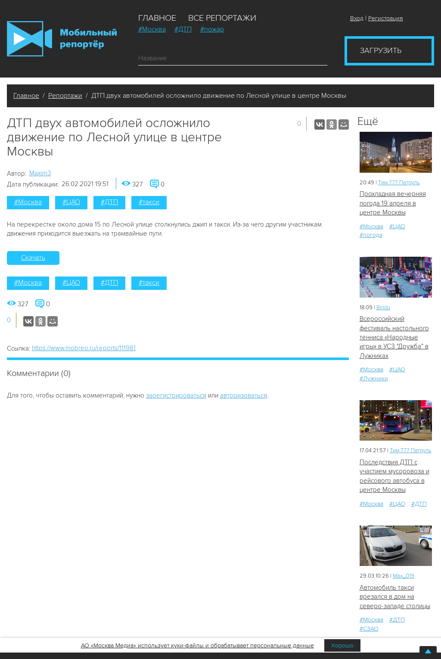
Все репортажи (222, 18)
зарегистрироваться (176, 395)
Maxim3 (40, 173)
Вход (356, 18)
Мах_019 (403, 575)
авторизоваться (243, 395)
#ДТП (183, 29)
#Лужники (374, 378)
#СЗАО (369, 628)
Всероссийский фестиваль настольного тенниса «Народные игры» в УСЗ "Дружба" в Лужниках (394, 337)
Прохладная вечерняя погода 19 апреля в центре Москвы (393, 203)
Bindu (383, 307)
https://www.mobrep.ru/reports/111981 (84, 348)
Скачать (33, 257)
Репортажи (65, 95)
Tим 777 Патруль (399, 182)
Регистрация (385, 18)
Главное (157, 18)
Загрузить (380, 50)
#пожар (212, 29)
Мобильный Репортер (62, 38)
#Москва (152, 29)
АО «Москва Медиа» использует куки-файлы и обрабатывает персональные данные (197, 645)
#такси (149, 202)
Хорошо (342, 645)
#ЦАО (71, 202)
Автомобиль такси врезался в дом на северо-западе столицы (395, 597)
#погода (371, 235)
